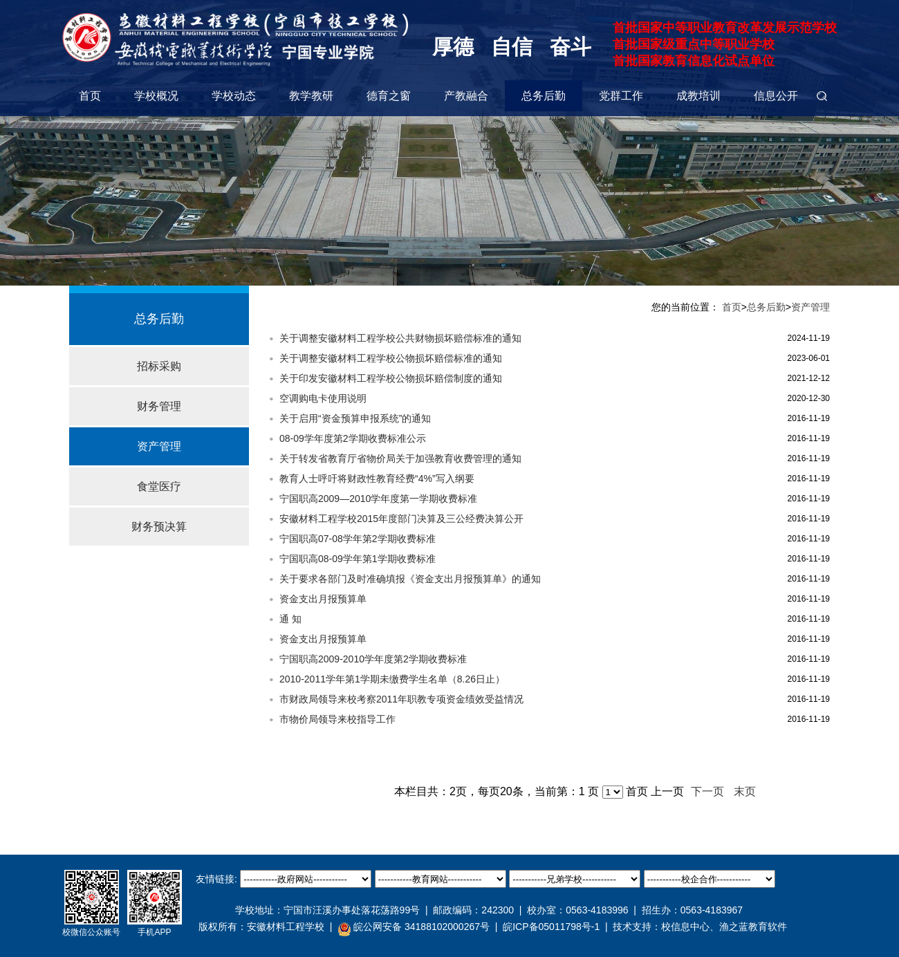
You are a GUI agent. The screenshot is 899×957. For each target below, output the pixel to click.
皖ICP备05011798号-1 (551, 926)
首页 (90, 96)
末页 (745, 791)
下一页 (707, 791)
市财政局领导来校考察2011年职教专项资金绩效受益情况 (401, 699)
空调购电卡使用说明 (323, 398)
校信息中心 (685, 926)
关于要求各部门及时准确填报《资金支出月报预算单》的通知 (410, 578)
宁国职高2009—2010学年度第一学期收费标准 (378, 498)
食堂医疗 (159, 486)
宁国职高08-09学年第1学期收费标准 (357, 558)
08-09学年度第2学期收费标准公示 (352, 438)
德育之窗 (389, 96)
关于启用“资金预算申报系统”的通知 (355, 418)
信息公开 (776, 96)
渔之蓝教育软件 (753, 926)
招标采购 (159, 366)
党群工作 (621, 96)
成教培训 (698, 96)
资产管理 (159, 446)
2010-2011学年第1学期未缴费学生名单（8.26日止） (392, 679)
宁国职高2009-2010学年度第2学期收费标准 (373, 659)
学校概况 (156, 96)
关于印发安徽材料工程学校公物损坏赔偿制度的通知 (390, 378)
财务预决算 (159, 526)
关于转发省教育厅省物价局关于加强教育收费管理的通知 (400, 458)
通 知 (290, 618)
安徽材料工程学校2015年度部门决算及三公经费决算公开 (401, 518)
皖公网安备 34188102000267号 (413, 927)
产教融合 (466, 96)
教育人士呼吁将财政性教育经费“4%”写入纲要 (376, 478)
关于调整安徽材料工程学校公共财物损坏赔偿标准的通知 (400, 338)
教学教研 (311, 96)
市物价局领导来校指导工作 (337, 719)
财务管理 (159, 406)
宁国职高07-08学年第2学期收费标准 (357, 538)
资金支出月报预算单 (323, 598)
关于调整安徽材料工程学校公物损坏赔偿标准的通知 (390, 358)
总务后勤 (543, 96)
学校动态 (234, 96)
